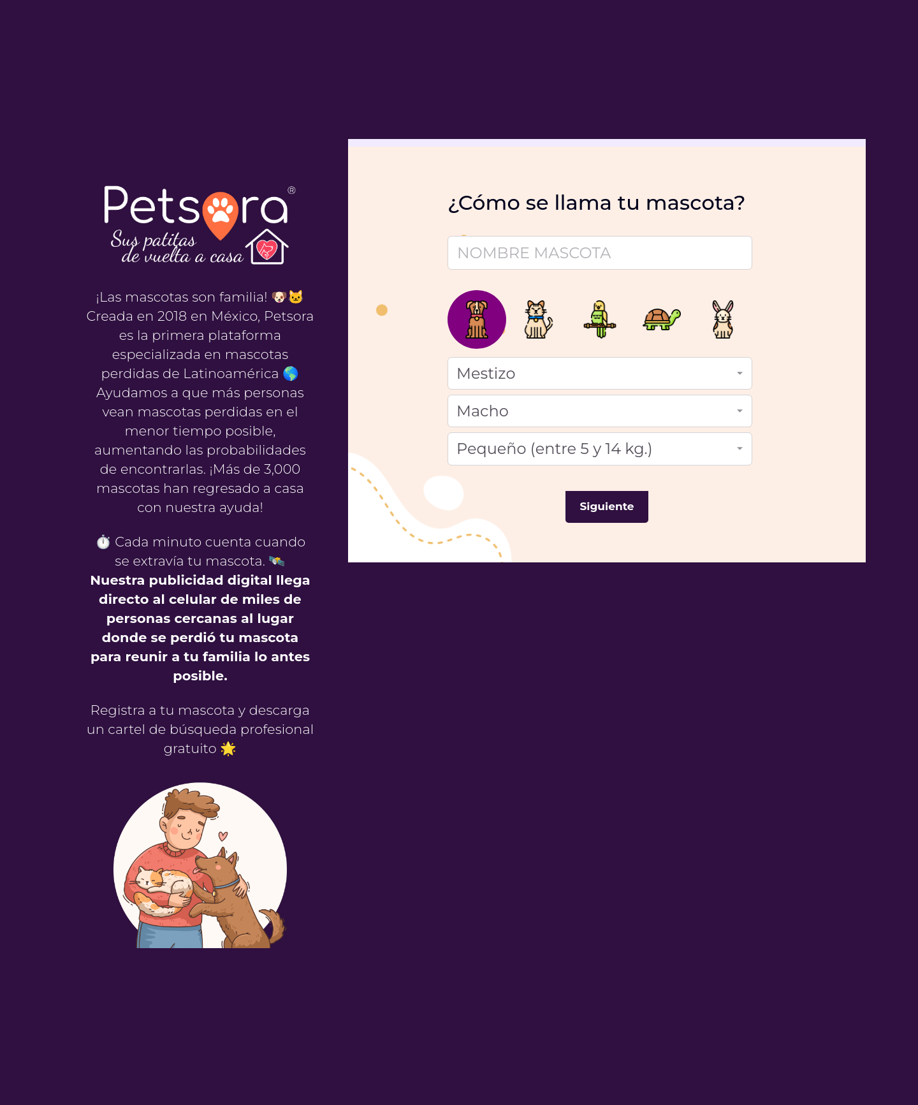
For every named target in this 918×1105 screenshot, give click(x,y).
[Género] (600, 411)
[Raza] (600, 373)
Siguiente (607, 506)
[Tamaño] (600, 448)
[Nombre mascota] (600, 253)
